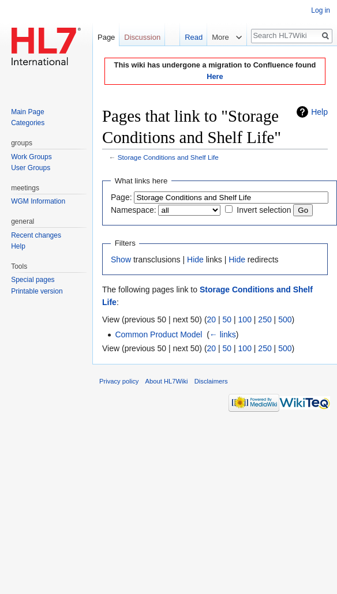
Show (121, 259)
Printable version (36, 291)
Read (188, 37)
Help (319, 111)
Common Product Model (158, 334)
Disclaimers (211, 381)
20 (211, 319)
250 (264, 319)
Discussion (142, 37)
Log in (320, 10)
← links (222, 334)
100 (245, 319)
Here (215, 76)
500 (284, 319)
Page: (121, 197)
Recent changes (36, 235)
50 (227, 319)
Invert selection (264, 210)
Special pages (32, 280)
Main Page (27, 112)
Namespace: (133, 210)
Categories (27, 123)
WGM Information (38, 201)
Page (106, 37)
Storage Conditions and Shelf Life (168, 157)
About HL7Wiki (166, 381)
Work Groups (31, 157)
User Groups (30, 168)
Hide (195, 259)
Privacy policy (118, 381)
